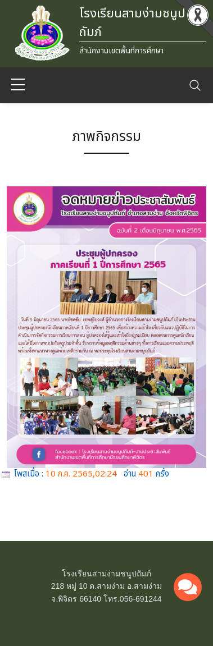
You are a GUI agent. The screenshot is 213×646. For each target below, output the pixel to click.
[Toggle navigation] (195, 85)
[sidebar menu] (18, 85)
